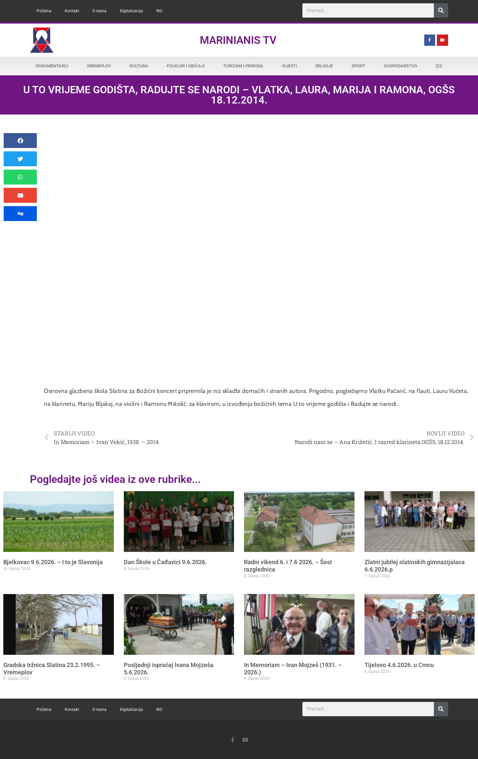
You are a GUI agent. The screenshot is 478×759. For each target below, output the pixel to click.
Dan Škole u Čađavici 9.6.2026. (165, 562)
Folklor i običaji (186, 65)
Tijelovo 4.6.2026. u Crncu (399, 664)
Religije (324, 65)
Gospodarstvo (400, 65)
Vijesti (289, 65)
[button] (20, 140)
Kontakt (72, 11)
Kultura (138, 65)
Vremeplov (99, 65)
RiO (159, 11)
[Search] (441, 10)
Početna (44, 11)
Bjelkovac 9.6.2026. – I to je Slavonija (53, 562)
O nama (99, 11)
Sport (358, 65)
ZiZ (439, 65)
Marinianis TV (238, 40)
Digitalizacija (131, 11)
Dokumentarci (52, 65)
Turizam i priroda (243, 65)
